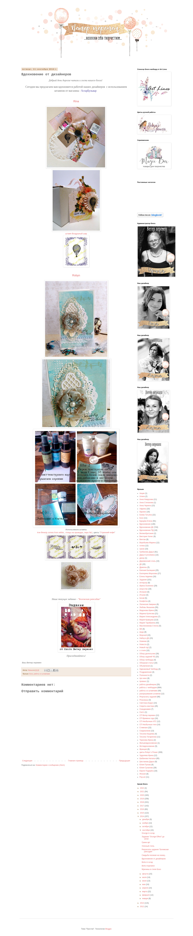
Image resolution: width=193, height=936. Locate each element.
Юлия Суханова (146, 768)
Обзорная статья (146, 663)
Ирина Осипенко (146, 586)
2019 (142, 799)
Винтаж (142, 539)
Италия (142, 595)
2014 (142, 816)
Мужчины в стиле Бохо (151, 869)
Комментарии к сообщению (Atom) (50, 765)
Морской (143, 635)
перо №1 (88, 532)
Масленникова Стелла (148, 626)
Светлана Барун (146, 703)
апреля (145, 888)
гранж (141, 549)
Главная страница (75, 761)
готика (142, 546)
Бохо (31, 674)
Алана (142, 496)
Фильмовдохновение (148, 743)
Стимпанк (143, 728)
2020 (142, 795)
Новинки (143, 641)
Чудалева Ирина (146, 755)
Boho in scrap (147, 862)
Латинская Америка (147, 604)
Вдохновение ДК (146, 527)
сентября (146, 830)
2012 (142, 906)
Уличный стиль (148, 846)
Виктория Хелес (146, 536)
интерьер (143, 583)
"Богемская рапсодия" (89, 599)
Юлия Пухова (145, 765)
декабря (146, 819)
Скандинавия (145, 709)
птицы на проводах (74, 532)
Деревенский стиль (147, 561)
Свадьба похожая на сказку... (154, 855)
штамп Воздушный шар (76, 233)
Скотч (141, 712)
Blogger (108, 929)
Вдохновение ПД (146, 530)
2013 (142, 903)
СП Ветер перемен (147, 715)
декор (141, 558)
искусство (143, 589)
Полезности (144, 675)
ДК (140, 564)
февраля (146, 895)
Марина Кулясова (146, 614)
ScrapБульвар (89, 90)
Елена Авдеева (145, 576)
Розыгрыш (143, 700)
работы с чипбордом (148, 687)
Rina (76, 101)
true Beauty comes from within (50, 532)
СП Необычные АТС (148, 721)
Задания (143, 580)
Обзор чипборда (146, 660)
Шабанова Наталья (147, 758)
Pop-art (142, 777)
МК (140, 629)
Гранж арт (146, 842)
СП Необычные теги (148, 725)
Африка (142, 509)
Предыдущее (124, 761)
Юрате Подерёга (146, 771)
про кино (143, 678)
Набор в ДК (144, 638)
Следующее (27, 761)
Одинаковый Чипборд (148, 669)
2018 (142, 802)
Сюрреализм (144, 731)
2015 (142, 813)
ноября (145, 823)
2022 (142, 788)
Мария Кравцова (146, 620)
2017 (142, 806)
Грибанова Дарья (146, 552)
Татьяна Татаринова (148, 737)
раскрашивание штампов (150, 694)
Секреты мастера (146, 706)
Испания (143, 592)
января (145, 898)
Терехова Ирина (146, 740)
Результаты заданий (147, 697)
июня (144, 881)
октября (145, 826)
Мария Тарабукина (147, 623)
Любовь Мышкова (147, 607)
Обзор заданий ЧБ (147, 657)
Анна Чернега (145, 506)
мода (141, 632)
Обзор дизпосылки (147, 654)
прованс (142, 681)
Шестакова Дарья (146, 762)
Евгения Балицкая (147, 570)
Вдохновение (145, 524)
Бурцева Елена (145, 521)
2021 (142, 792)
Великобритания (146, 533)
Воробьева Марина (147, 543)
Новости (142, 644)
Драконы (143, 567)
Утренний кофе (107, 532)
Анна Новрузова (146, 499)
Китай (141, 598)
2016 (142, 809)
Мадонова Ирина (146, 610)
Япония (142, 774)
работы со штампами (42, 674)
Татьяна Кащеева (146, 734)
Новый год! (144, 647)
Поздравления (145, 672)
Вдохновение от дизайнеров (154, 859)
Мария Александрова (148, 617)
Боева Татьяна (145, 515)
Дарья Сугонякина (147, 555)
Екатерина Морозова (148, 573)
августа (145, 874)
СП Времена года (146, 718)
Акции (142, 493)
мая (144, 884)
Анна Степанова (146, 502)
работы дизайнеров (147, 684)
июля (144, 877)
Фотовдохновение (147, 746)
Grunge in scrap (148, 833)
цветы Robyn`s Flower (148, 752)
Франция (143, 749)
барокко (142, 512)
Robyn (76, 275)
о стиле (142, 650)
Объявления (144, 666)
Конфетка (143, 601)
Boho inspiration (148, 866)
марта (145, 891)
